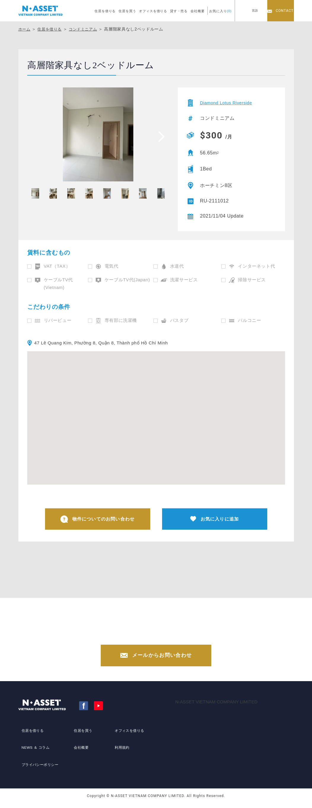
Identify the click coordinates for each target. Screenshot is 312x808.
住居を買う (127, 11)
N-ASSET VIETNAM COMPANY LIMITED (216, 708)
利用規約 (120, 754)
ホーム (24, 29)
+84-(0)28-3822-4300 (162, 638)
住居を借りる (105, 11)
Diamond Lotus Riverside (228, 102)
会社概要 (197, 11)
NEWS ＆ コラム (34, 754)
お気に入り (220, 11)
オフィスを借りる (153, 11)
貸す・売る (179, 11)
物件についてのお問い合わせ (97, 520)
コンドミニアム (87, 29)
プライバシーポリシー (40, 765)
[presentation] (159, 136)
